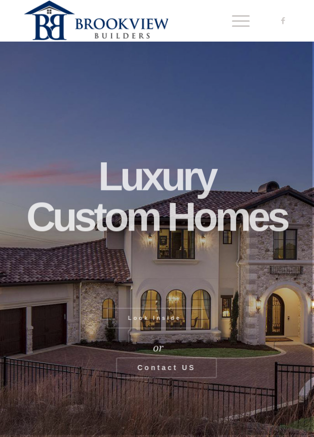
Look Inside (152, 318)
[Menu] (236, 21)
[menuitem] (236, 21)
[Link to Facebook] (283, 20)
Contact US (169, 367)
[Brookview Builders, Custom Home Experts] (131, 21)
